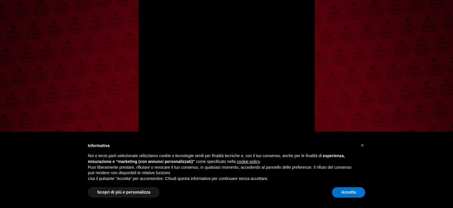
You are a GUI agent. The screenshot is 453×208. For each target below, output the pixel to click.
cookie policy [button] (248, 161)
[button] (362, 145)
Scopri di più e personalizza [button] (123, 192)
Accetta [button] (348, 192)
